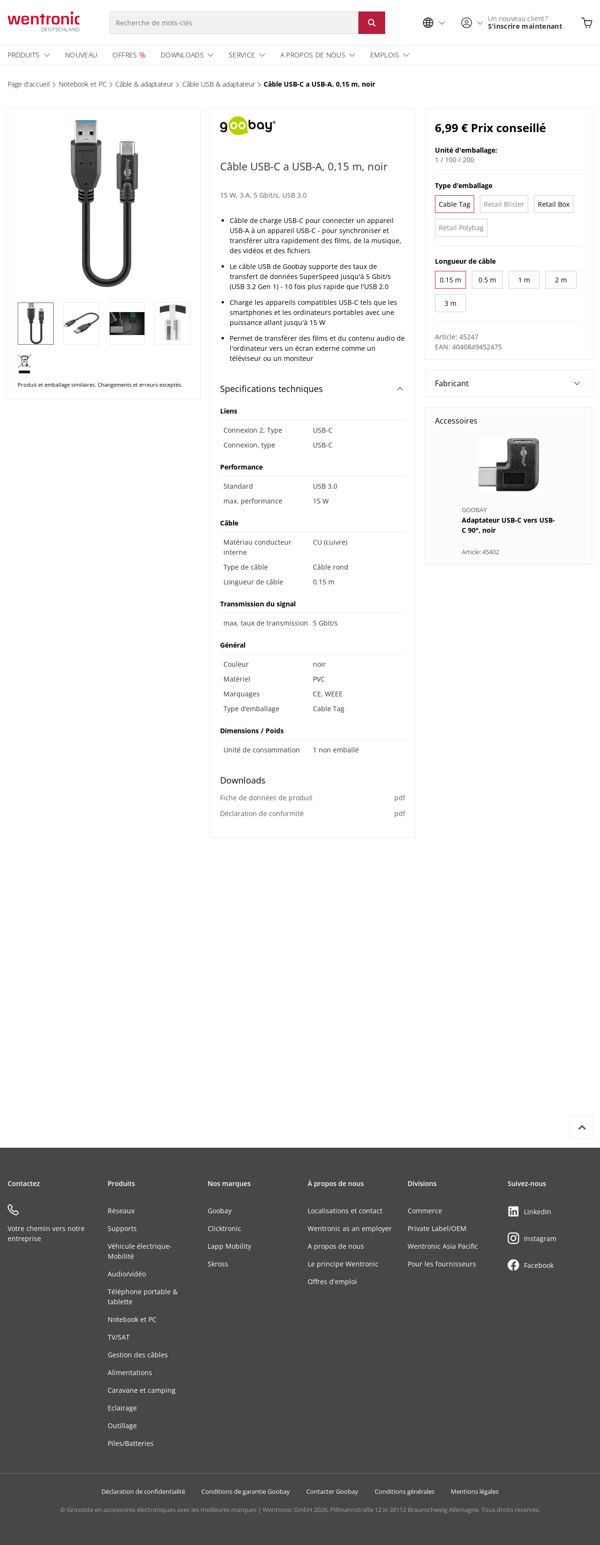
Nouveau (81, 54)
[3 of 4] (127, 323)
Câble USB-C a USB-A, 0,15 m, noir (319, 84)
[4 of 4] (172, 323)
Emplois (384, 54)
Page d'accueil (29, 84)
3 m (450, 303)
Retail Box (553, 204)
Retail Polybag (461, 227)
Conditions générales (404, 1491)
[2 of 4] (81, 323)
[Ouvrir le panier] (587, 22)
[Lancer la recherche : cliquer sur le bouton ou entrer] (371, 22)
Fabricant (507, 383)
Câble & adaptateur (144, 84)
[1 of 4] (36, 323)
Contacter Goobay (332, 1491)
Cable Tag (454, 204)
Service (242, 54)
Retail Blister (504, 204)
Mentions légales (475, 1491)
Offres (124, 54)
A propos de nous (313, 54)
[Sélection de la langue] (436, 22)
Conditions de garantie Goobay (245, 1491)
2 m (561, 279)
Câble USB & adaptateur (218, 84)
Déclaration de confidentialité (143, 1491)
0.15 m (450, 279)
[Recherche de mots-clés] (234, 22)
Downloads (182, 54)
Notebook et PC (83, 84)
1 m (524, 279)
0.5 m (487, 279)
